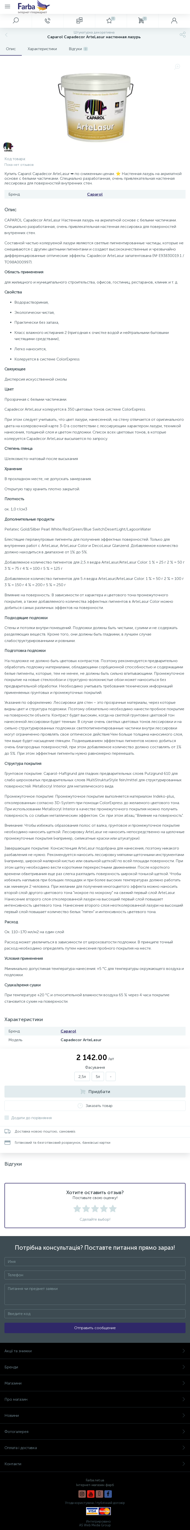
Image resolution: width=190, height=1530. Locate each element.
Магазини (95, 1383)
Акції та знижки (95, 1351)
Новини (95, 1415)
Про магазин (95, 1399)
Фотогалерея (95, 1431)
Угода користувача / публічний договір (95, 1503)
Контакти (95, 1463)
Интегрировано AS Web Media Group (95, 1523)
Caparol (95, 194)
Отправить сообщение (95, 1327)
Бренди (95, 1367)
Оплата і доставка (95, 1447)
